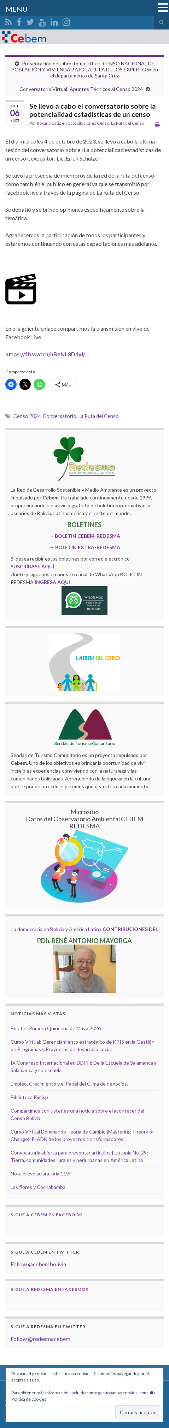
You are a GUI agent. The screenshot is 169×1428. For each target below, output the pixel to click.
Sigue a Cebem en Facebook (46, 1214)
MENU (17, 9)
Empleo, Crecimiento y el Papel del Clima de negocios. (69, 1084)
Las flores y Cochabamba (38, 1187)
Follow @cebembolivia (38, 1264)
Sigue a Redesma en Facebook (50, 1289)
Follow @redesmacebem (40, 1338)
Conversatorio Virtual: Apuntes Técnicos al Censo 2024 (81, 89)
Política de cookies (28, 1399)
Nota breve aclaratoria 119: (40, 1173)
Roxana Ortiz (49, 123)
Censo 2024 (27, 416)
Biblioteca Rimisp (29, 1097)
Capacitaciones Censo (88, 123)
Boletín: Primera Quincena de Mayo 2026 (56, 1028)
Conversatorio (59, 416)
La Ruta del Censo (127, 123)
